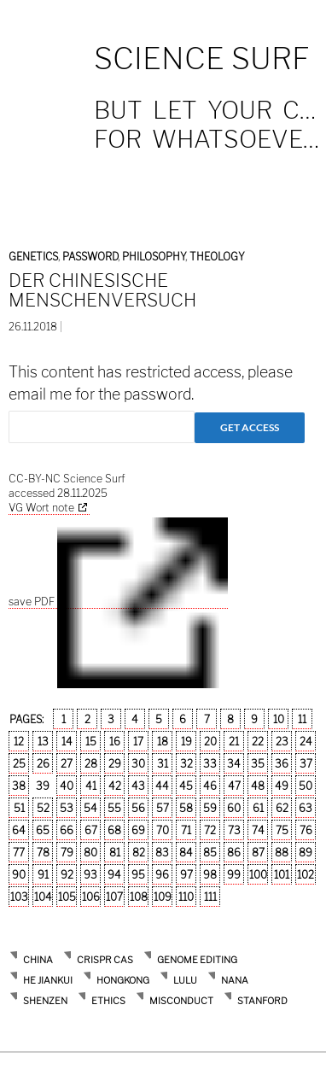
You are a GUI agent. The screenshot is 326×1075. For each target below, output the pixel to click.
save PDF (118, 602)
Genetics (33, 256)
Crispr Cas (105, 960)
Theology (217, 256)
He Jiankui (48, 980)
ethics (108, 1001)
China (38, 960)
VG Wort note (41, 507)
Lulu (185, 980)
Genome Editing (197, 960)
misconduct (181, 1001)
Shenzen (45, 1001)
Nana (234, 980)
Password (90, 256)
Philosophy (153, 256)
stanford (262, 1001)
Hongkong (122, 980)
